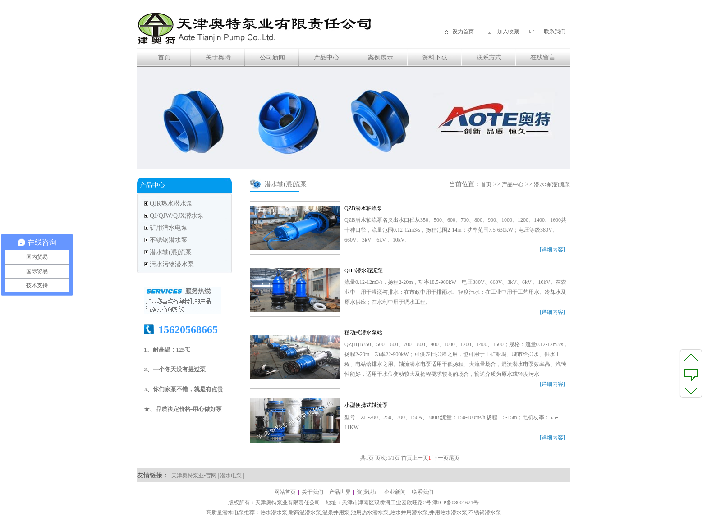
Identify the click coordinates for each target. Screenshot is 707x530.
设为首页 (463, 31)
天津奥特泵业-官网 (193, 475)
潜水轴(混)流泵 (171, 252)
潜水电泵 (231, 475)
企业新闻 (395, 492)
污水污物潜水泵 (172, 264)
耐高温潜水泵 (305, 512)
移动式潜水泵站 (363, 332)
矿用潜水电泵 (169, 227)
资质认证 (367, 492)
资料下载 (434, 57)
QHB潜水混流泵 (363, 270)
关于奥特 (218, 57)
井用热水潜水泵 (448, 512)
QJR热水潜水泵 (171, 203)
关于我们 (312, 492)
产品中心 (326, 57)
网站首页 (285, 492)
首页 (164, 57)
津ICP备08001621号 (455, 502)
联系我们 (554, 31)
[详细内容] (552, 250)
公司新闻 (272, 57)
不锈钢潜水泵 (169, 240)
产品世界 (340, 492)
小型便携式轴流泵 (366, 405)
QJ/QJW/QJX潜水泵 (177, 215)
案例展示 (380, 57)
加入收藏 (508, 31)
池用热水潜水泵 (370, 512)
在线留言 (543, 57)
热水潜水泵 (273, 512)
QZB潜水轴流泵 (363, 208)
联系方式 (488, 57)
